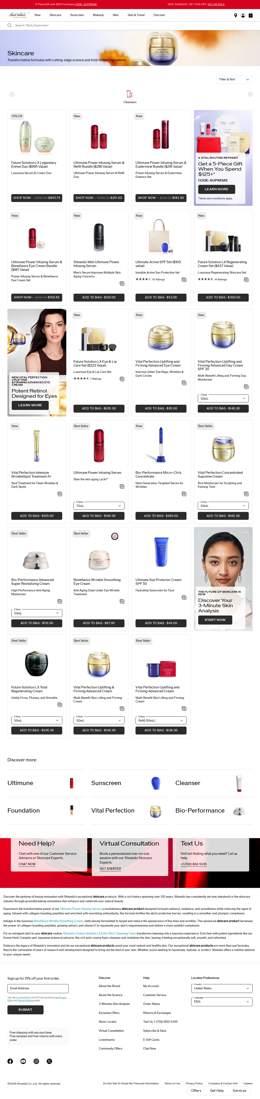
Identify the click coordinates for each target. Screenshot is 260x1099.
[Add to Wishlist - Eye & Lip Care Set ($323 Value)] (122, 379)
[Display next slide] (250, 94)
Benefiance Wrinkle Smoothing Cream (58, 921)
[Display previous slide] (12, 94)
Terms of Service (26, 1000)
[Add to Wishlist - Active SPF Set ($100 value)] (184, 280)
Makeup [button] (143, 15)
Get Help (217, 1090)
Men (161, 15)
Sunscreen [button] (122, 15)
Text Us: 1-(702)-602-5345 (160, 1021)
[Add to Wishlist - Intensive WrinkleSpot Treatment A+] (60, 494)
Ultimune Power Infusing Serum (80, 909)
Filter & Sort (227, 79)
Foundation (23, 810)
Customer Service (154, 995)
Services (239, 1090)
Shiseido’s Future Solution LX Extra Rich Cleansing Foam (99, 933)
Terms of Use (172, 1083)
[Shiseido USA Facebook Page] (10, 1061)
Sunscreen (106, 783)
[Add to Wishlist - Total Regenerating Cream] (60, 705)
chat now (27, 864)
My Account (151, 986)
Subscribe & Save (154, 1030)
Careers (248, 1083)
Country (198, 984)
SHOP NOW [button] (35, 199)
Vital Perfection (113, 810)
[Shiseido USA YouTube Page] (23, 1061)
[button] (251, 15)
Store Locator (108, 1021)
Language (199, 998)
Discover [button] (204, 15)
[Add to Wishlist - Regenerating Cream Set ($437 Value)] (246, 280)
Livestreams (107, 1039)
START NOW (215, 620)
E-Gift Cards (151, 1039)
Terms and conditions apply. (215, 198)
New (83, 15)
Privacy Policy (194, 1083)
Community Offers (110, 1048)
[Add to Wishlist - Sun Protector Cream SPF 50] (184, 598)
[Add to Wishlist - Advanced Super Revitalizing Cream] (60, 601)
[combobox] (134, 25)
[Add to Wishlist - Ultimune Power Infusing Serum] (122, 284)
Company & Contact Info (223, 1083)
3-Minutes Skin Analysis (114, 1004)
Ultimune (20, 783)
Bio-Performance (200, 810)
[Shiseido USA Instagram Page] (36, 1061)
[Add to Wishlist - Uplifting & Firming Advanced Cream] (122, 709)
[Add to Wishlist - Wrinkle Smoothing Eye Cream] (122, 601)
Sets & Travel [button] (181, 15)
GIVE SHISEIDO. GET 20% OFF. (196, 4)
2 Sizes (203, 395)
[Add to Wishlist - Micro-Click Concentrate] (184, 494)
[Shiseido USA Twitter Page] (49, 1061)
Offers (196, 1090)
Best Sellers (63, 15)
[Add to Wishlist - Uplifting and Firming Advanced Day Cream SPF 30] (246, 387)
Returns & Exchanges (157, 1013)
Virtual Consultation (111, 1030)
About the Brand (109, 986)
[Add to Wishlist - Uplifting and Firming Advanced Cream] (184, 709)
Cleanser (187, 783)
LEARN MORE (217, 189)
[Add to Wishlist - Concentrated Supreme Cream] (246, 494)
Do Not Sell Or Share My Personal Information (131, 1083)
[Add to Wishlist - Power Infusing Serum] (122, 487)
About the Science (110, 995)
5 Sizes (79, 502)
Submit (25, 1009)
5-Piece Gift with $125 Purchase (66, 4)
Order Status (151, 1004)
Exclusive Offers (109, 1013)
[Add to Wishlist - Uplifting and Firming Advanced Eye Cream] (184, 383)
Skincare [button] (100, 15)
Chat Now (149, 1048)
